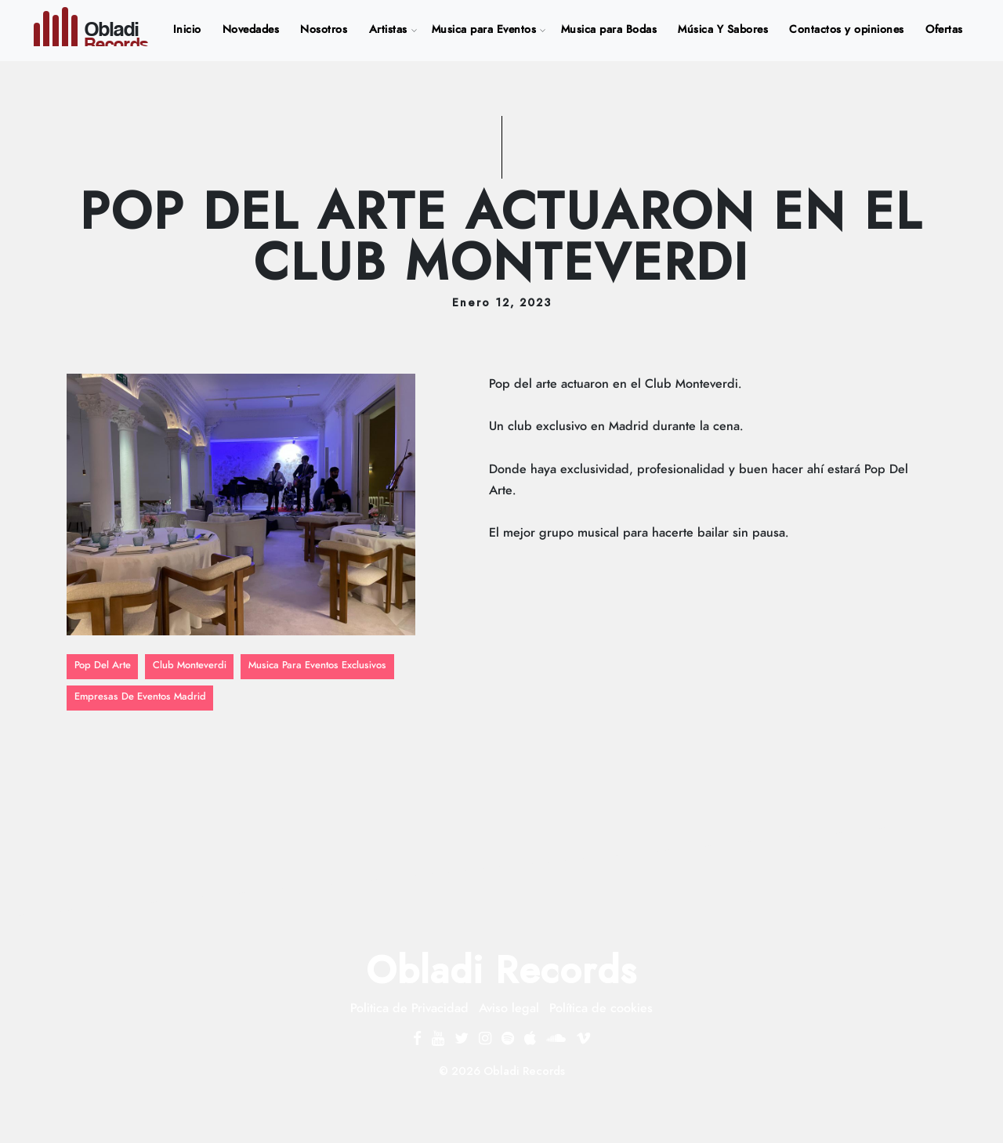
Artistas (388, 29)
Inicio (190, 27)
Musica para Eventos (484, 29)
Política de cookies (601, 1008)
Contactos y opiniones (846, 29)
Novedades (251, 29)
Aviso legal (509, 1008)
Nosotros (323, 29)
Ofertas (944, 29)
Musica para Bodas (609, 29)
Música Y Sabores (723, 29)
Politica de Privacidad (409, 1008)
